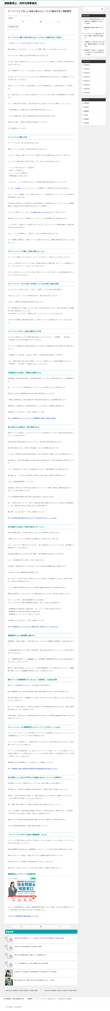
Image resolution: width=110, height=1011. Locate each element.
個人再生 (86, 107)
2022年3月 (87, 77)
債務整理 (11, 18)
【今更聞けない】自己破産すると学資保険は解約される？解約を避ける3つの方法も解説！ (35, 971)
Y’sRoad (17, 188)
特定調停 (86, 119)
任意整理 (86, 103)
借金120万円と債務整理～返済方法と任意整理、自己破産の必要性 (22, 990)
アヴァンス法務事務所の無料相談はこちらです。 (23, 916)
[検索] (93, 9)
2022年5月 (87, 69)
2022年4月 (87, 73)
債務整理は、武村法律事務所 (21, 3)
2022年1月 (87, 80)
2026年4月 (87, 65)
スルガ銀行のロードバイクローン (40, 212)
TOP (14, 998)
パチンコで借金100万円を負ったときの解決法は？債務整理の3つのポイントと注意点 (94, 21)
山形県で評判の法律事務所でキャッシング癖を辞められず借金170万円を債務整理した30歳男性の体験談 (39, 938)
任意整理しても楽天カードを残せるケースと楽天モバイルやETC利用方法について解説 (94, 52)
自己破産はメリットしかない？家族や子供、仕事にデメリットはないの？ (35, 626)
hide (16, 26)
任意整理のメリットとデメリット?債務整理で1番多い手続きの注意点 (34, 418)
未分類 (86, 115)
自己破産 (86, 123)
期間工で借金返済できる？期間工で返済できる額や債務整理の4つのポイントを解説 (34, 980)
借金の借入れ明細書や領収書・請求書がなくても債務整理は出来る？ (30, 955)
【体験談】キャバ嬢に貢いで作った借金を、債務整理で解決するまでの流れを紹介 (94, 44)
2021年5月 (87, 84)
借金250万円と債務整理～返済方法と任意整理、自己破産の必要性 (60, 990)
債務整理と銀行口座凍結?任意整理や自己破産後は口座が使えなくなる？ (35, 768)
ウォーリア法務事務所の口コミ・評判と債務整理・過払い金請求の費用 (31, 963)
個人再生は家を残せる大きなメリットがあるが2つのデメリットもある (34, 518)
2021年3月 (87, 92)
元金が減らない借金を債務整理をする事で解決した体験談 (28, 946)
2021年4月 (87, 88)
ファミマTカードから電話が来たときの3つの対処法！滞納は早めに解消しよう (94, 36)
